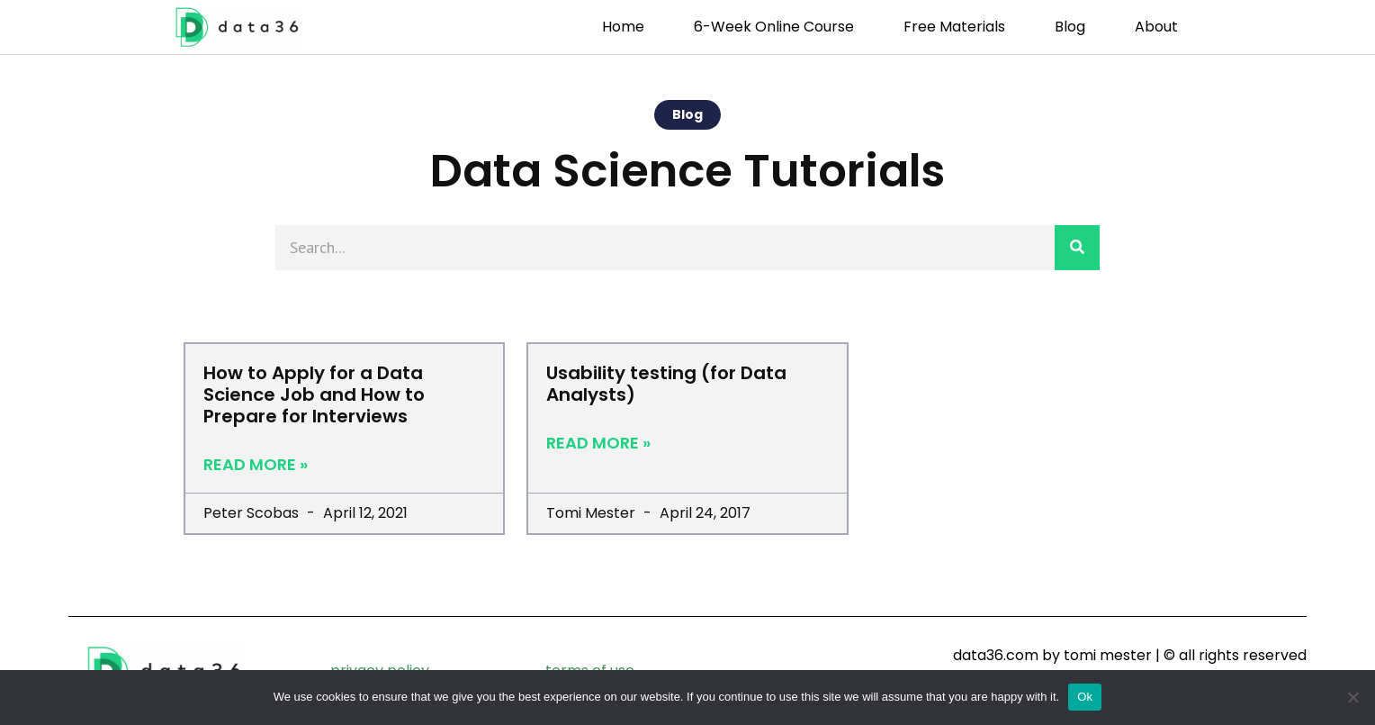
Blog (1070, 26)
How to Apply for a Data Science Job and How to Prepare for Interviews (314, 394)
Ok (1084, 696)
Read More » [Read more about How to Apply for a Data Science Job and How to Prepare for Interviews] (255, 465)
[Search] (1077, 247)
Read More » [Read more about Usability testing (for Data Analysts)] (598, 443)
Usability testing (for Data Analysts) (666, 383)
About (1156, 26)
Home (623, 26)
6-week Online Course (774, 26)
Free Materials (954, 26)
